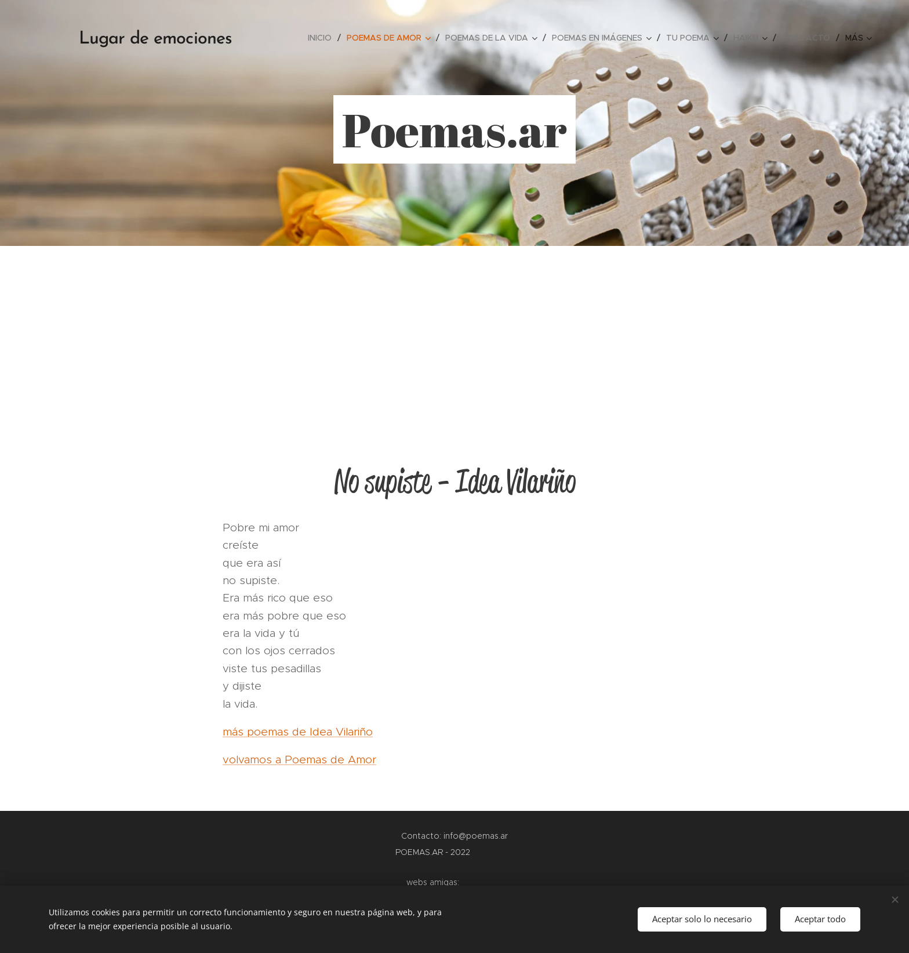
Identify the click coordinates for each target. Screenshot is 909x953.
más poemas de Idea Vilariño (298, 731)
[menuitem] (323, 37)
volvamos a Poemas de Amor (299, 759)
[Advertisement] (454, 333)
